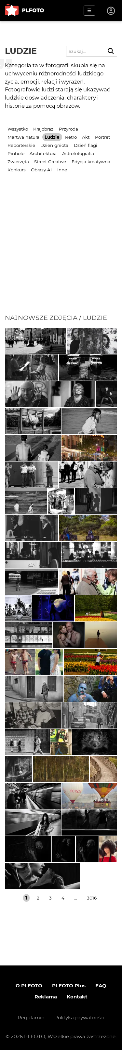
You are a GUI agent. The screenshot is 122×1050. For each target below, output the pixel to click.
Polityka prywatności (79, 1017)
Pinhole (15, 153)
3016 (92, 898)
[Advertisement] (61, 249)
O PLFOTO (29, 985)
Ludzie (52, 137)
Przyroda (68, 129)
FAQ (100, 985)
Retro (71, 137)
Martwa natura (23, 137)
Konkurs (16, 169)
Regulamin (31, 1017)
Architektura (43, 153)
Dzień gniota (54, 145)
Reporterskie (21, 145)
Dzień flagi (85, 145)
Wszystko (17, 129)
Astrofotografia (78, 153)
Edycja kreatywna (91, 161)
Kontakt (77, 997)
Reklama (45, 997)
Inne (62, 169)
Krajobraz (43, 129)
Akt (85, 137)
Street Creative (50, 161)
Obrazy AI (41, 169)
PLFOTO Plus (69, 985)
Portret (102, 137)
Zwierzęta (18, 161)
